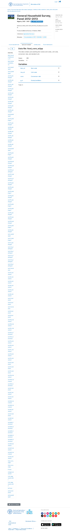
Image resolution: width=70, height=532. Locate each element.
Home (8, 9)
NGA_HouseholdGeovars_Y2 (11, 57)
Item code (34, 68)
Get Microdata (37, 21)
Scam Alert (11, 529)
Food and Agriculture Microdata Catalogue (21, 9)
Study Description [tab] (14, 44)
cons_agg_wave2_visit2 (11, 484)
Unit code (34, 72)
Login (56, 1)
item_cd (22, 68)
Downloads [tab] (37, 44)
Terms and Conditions (26, 528)
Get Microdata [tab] (47, 44)
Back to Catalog (14, 504)
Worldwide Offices (30, 521)
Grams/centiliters (36, 80)
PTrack (9, 469)
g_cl (21, 80)
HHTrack (10, 488)
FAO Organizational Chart (12, 523)
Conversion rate (36, 76)
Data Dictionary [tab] (26, 44)
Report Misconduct (21, 529)
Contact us (15, 528)
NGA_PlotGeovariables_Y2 (11, 63)
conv (22, 76)
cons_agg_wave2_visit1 (11, 478)
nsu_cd (22, 72)
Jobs (9, 528)
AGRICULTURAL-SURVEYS (39, 9)
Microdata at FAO (35, 4)
